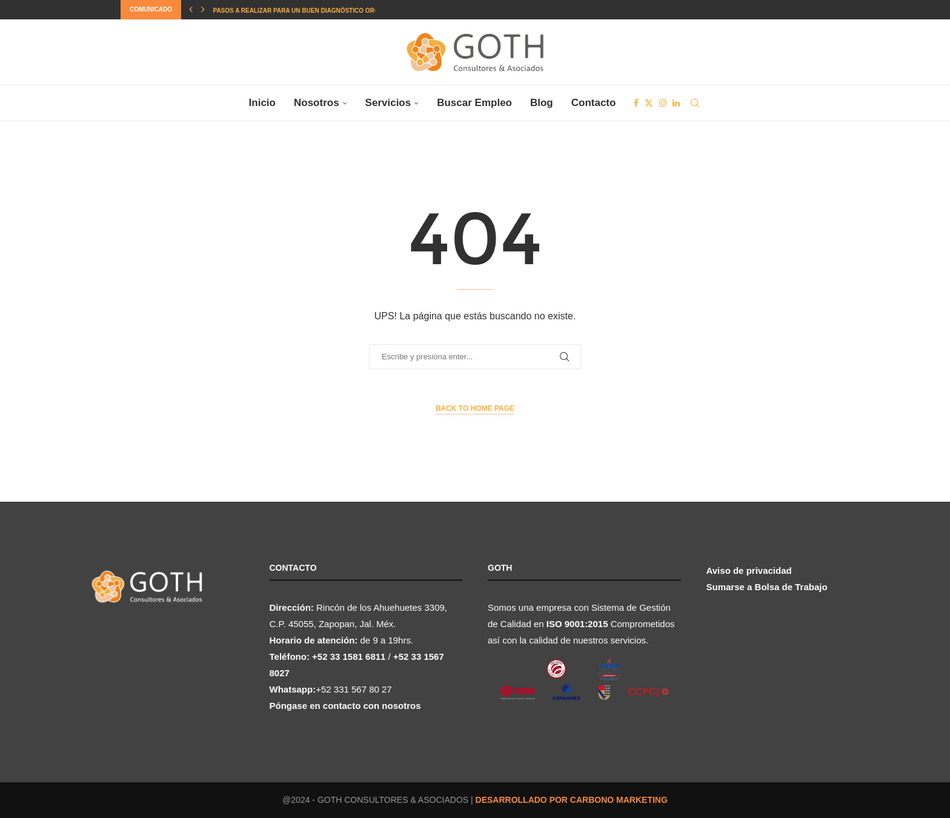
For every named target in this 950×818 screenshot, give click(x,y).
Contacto (593, 102)
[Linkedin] (676, 103)
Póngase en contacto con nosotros (345, 705)
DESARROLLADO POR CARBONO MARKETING (572, 800)
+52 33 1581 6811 (348, 656)
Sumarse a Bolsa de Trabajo (767, 587)
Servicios (388, 102)
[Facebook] (636, 103)
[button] (191, 9)
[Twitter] (649, 103)
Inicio (262, 102)
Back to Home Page (475, 408)
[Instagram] (662, 103)
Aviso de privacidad (749, 570)
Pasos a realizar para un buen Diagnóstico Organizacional (316, 10)
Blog (541, 102)
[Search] (695, 103)
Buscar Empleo (474, 102)
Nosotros (316, 102)
